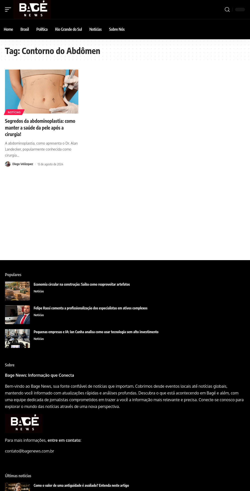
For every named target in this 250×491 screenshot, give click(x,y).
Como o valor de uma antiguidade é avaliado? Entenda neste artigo (81, 485)
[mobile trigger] (9, 9)
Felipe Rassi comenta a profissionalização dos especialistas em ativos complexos (91, 308)
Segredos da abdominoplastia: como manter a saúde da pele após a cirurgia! (40, 127)
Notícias (14, 112)
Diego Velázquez (23, 164)
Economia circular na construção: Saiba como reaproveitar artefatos (82, 284)
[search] (227, 9)
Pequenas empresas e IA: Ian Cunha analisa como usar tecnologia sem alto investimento (96, 332)
